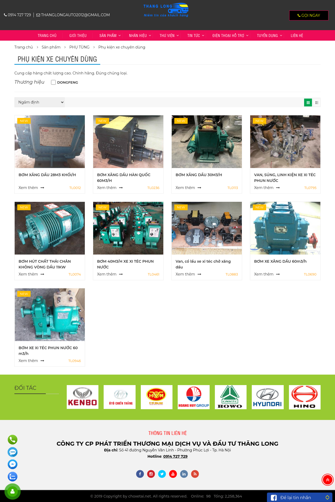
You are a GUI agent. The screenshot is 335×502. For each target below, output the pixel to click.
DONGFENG (67, 82)
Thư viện (167, 35)
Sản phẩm (107, 35)
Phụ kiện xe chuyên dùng (121, 47)
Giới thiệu (78, 35)
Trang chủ (47, 35)
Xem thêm (28, 187)
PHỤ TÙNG (79, 47)
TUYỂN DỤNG (267, 35)
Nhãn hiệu (138, 35)
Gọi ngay (309, 15)
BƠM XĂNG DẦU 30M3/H (199, 174)
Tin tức (193, 35)
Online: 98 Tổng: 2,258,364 (216, 496)
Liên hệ (297, 35)
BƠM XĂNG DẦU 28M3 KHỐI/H (47, 174)
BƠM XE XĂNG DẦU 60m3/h (280, 261)
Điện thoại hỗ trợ (228, 35)
